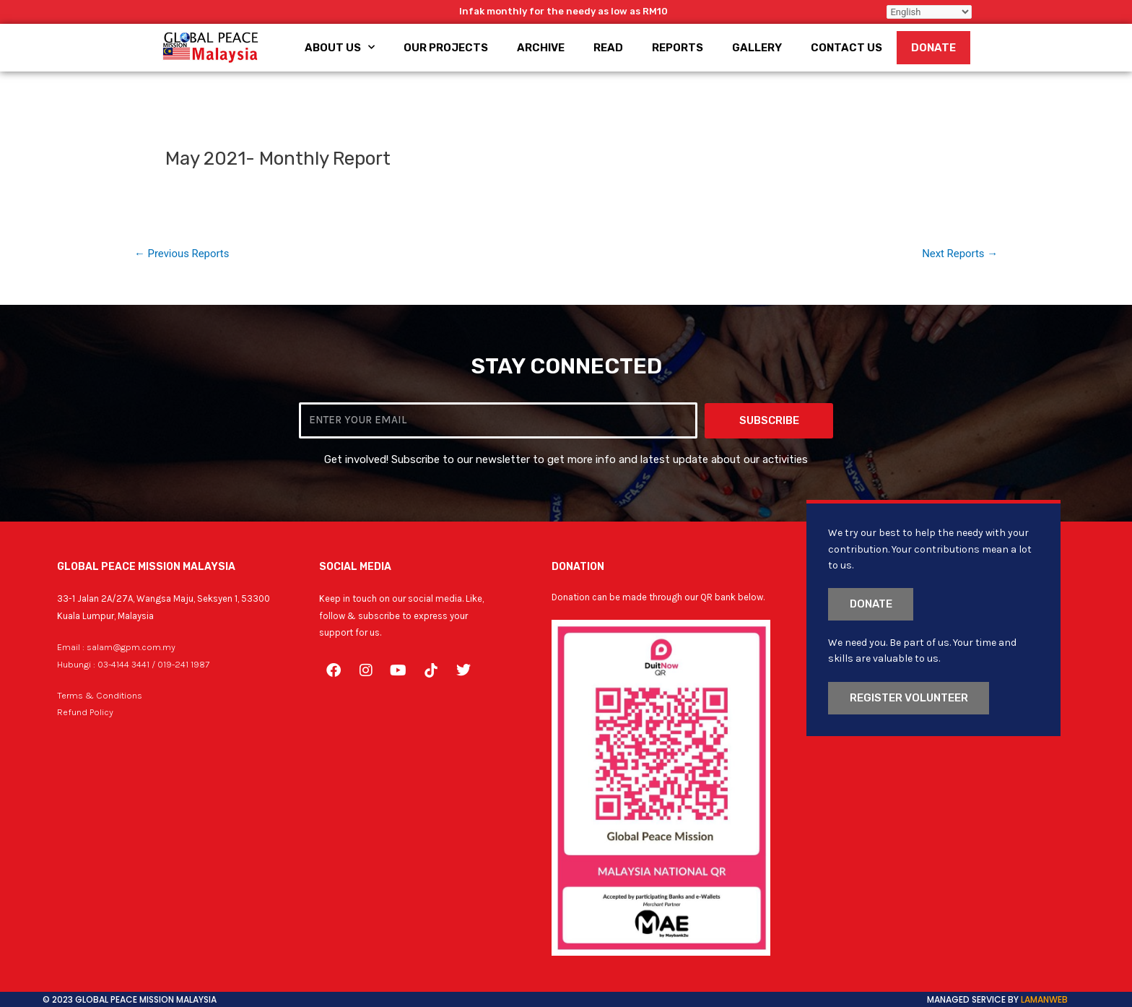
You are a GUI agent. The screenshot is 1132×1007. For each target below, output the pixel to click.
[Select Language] (929, 12)
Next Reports (959, 253)
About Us (340, 47)
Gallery (757, 47)
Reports (677, 47)
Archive (541, 47)
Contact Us (846, 47)
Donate (933, 47)
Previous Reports (182, 253)
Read (608, 47)
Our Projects (446, 47)
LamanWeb (1044, 999)
